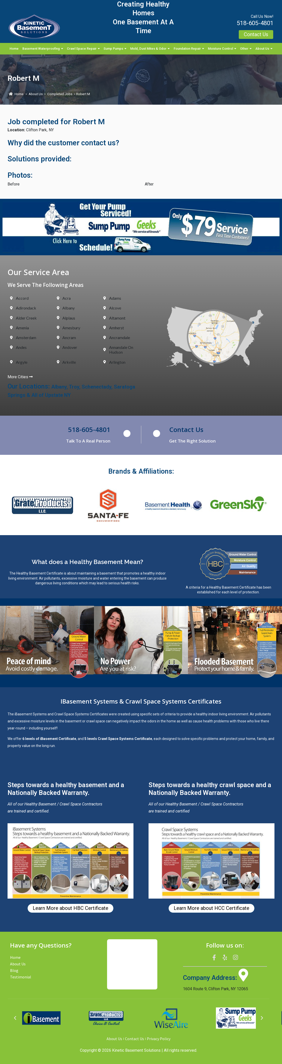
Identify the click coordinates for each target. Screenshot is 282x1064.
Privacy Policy (158, 1038)
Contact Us (186, 429)
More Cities (20, 376)
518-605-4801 (255, 23)
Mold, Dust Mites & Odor (150, 49)
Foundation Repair (189, 49)
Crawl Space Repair (83, 49)
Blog (14, 970)
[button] (15, 1018)
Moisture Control (222, 49)
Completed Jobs (59, 94)
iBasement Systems (31, 714)
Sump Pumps (115, 49)
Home (14, 48)
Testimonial (20, 976)
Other (246, 49)
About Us (263, 49)
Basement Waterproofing (42, 49)
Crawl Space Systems (71, 714)
